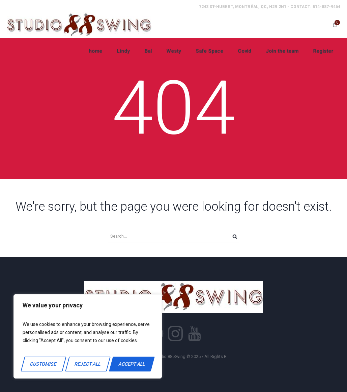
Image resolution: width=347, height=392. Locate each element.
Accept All (132, 364)
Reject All (87, 364)
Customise (43, 364)
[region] (87, 336)
